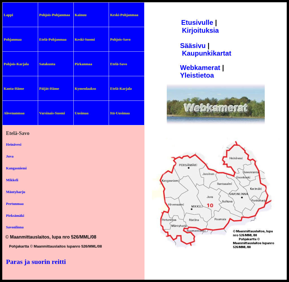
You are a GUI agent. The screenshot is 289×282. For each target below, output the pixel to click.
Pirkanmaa (83, 64)
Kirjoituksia (200, 30)
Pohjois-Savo (120, 39)
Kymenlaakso (85, 88)
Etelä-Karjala (121, 88)
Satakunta (47, 64)
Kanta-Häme (14, 88)
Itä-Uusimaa (120, 113)
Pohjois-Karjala (16, 64)
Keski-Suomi (85, 39)
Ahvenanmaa (14, 113)
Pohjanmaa (13, 39)
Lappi (8, 15)
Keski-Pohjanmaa (124, 15)
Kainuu (81, 15)
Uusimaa (82, 113)
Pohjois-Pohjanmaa (54, 15)
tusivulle (199, 22)
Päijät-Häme (49, 88)
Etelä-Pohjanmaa (53, 39)
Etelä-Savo (118, 64)
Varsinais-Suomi (52, 113)
